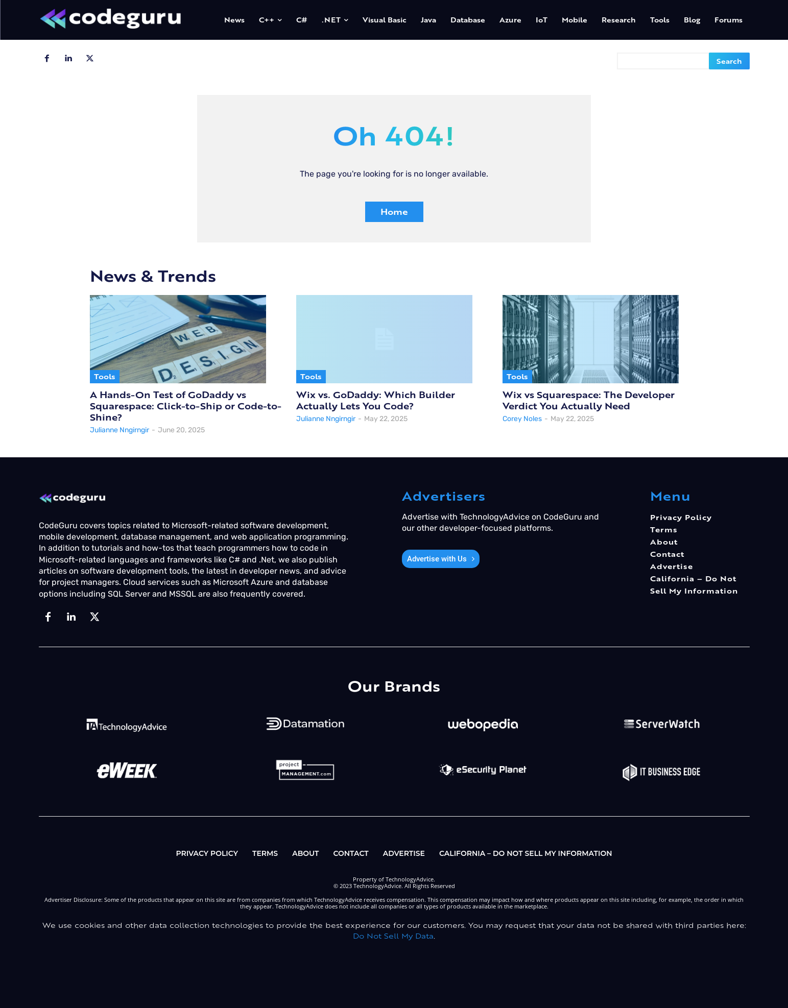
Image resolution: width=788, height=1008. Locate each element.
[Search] (729, 61)
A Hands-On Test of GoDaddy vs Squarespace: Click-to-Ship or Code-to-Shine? (185, 406)
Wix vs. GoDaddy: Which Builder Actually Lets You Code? (375, 400)
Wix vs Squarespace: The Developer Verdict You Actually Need (589, 400)
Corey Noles (522, 418)
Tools (104, 376)
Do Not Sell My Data (393, 935)
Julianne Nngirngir (119, 430)
